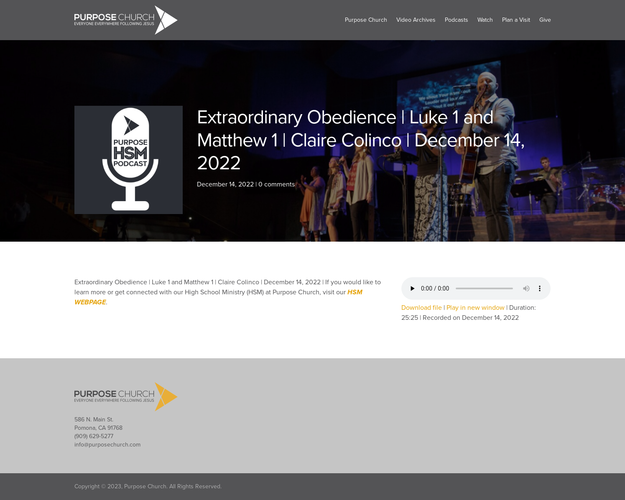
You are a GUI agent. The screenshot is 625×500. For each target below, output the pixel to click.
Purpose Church (366, 19)
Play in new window (475, 308)
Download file (421, 308)
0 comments (276, 184)
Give (545, 19)
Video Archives (416, 19)
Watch (485, 19)
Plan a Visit (516, 19)
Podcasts (456, 19)
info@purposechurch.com (107, 444)
